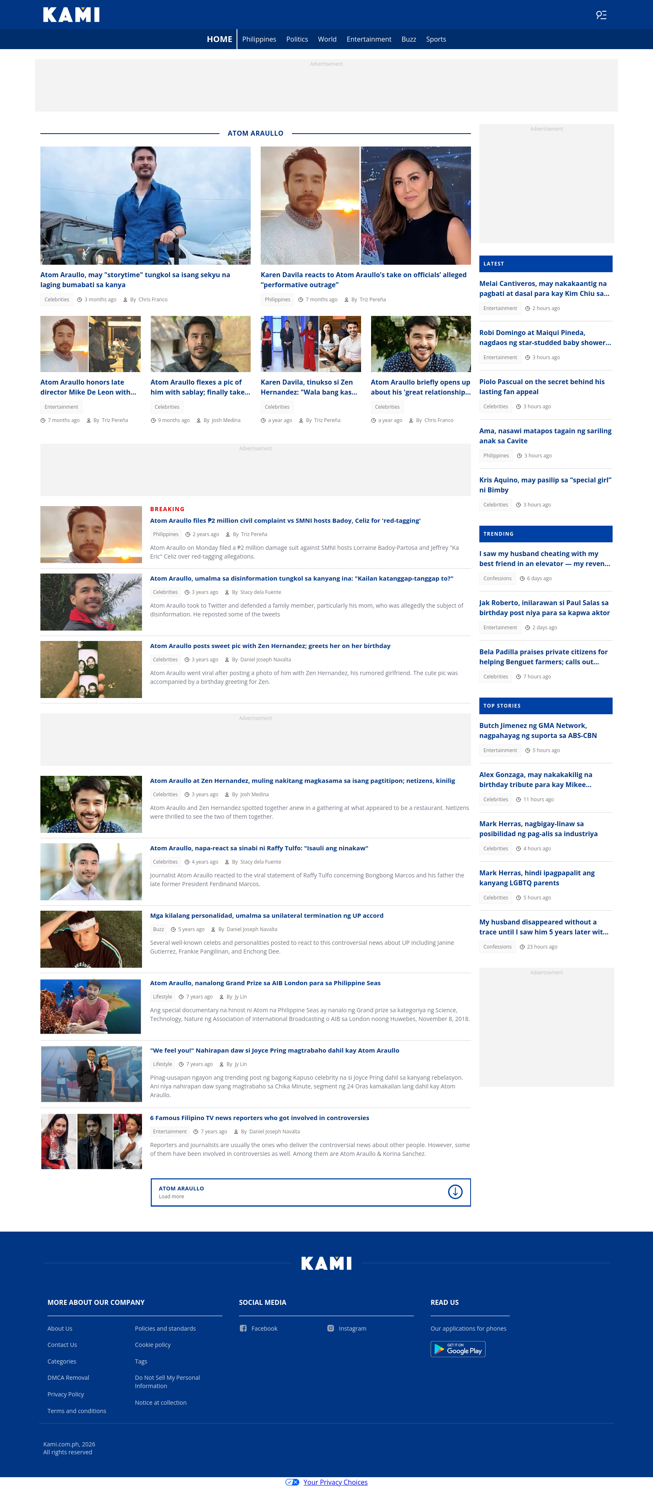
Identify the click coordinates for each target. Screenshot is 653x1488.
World (327, 40)
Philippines (259, 40)
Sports (436, 40)
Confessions (498, 579)
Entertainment (369, 40)
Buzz (408, 40)
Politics (297, 40)
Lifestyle (162, 997)
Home (219, 39)
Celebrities (57, 300)
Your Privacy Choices (326, 1483)
